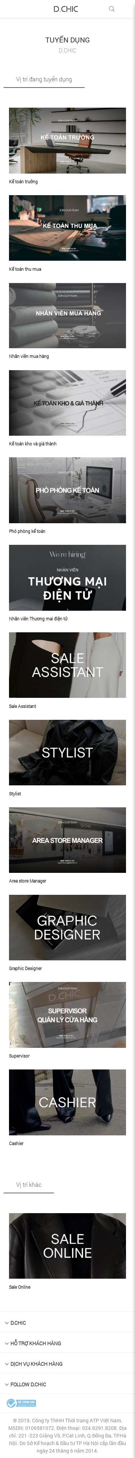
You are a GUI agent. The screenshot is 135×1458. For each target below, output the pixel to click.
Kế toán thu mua (25, 269)
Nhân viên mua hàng (29, 356)
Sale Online (19, 1287)
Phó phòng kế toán (27, 531)
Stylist (15, 794)
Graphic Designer (25, 968)
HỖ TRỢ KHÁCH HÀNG (35, 1343)
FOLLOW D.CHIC (28, 1384)
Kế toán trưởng (23, 181)
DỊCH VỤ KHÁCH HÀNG (36, 1363)
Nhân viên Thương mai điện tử (38, 619)
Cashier (16, 1143)
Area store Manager (27, 881)
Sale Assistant (22, 706)
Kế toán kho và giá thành (33, 444)
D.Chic (18, 1322)
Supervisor (19, 1056)
